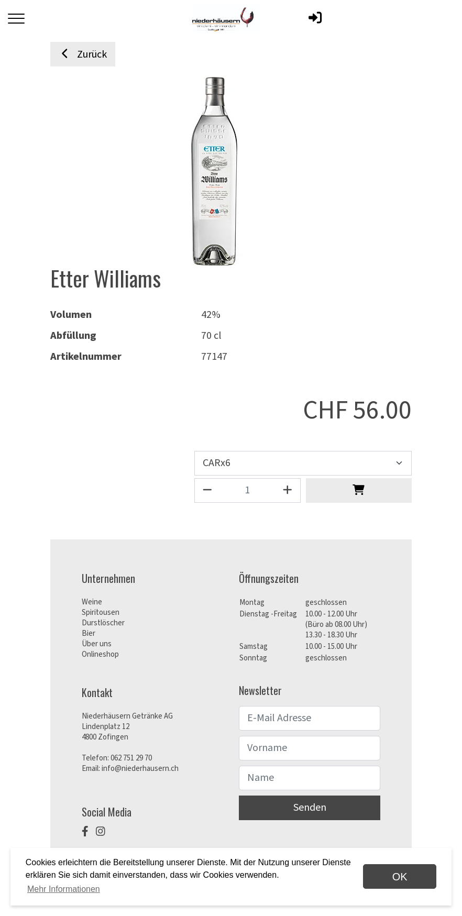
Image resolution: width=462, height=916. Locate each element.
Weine (92, 602)
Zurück (83, 54)
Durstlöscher (103, 622)
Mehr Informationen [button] (63, 889)
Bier (88, 633)
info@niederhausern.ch (140, 768)
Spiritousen (100, 612)
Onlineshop (100, 654)
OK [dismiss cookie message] (400, 876)
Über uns (97, 643)
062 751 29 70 (131, 758)
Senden (309, 807)
